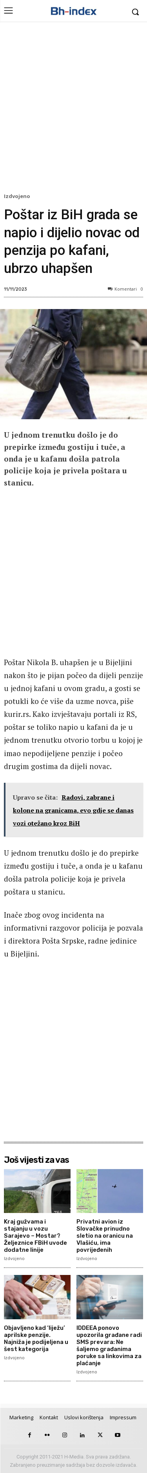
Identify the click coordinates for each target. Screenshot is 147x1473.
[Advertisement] (73, 109)
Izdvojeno (18, 196)
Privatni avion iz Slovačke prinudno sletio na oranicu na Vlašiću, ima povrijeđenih (104, 1235)
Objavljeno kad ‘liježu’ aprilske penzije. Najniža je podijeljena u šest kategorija (36, 1338)
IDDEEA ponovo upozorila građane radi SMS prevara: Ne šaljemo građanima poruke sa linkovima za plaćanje (109, 1345)
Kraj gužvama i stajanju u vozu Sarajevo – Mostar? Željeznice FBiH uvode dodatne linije (35, 1235)
